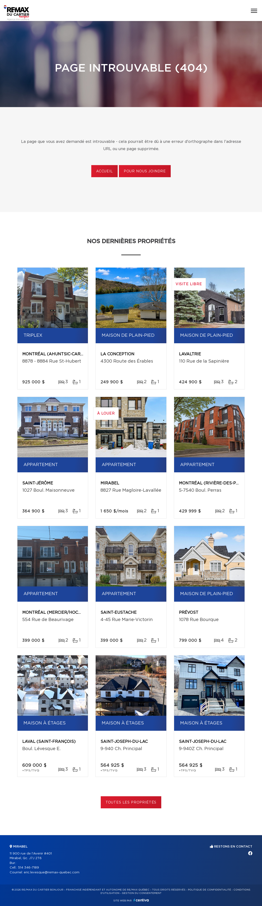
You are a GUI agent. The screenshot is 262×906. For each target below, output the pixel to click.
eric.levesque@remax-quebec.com (51, 872)
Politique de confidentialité (209, 890)
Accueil (104, 171)
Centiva (141, 900)
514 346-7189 (28, 867)
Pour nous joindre (145, 171)
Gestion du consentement (142, 893)
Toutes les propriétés (131, 802)
